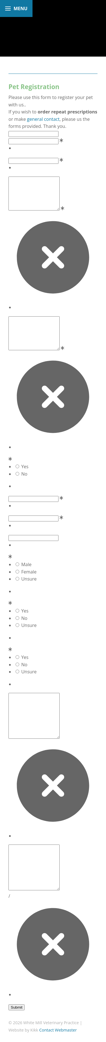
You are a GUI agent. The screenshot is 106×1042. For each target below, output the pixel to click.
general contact (43, 119)
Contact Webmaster (58, 1030)
